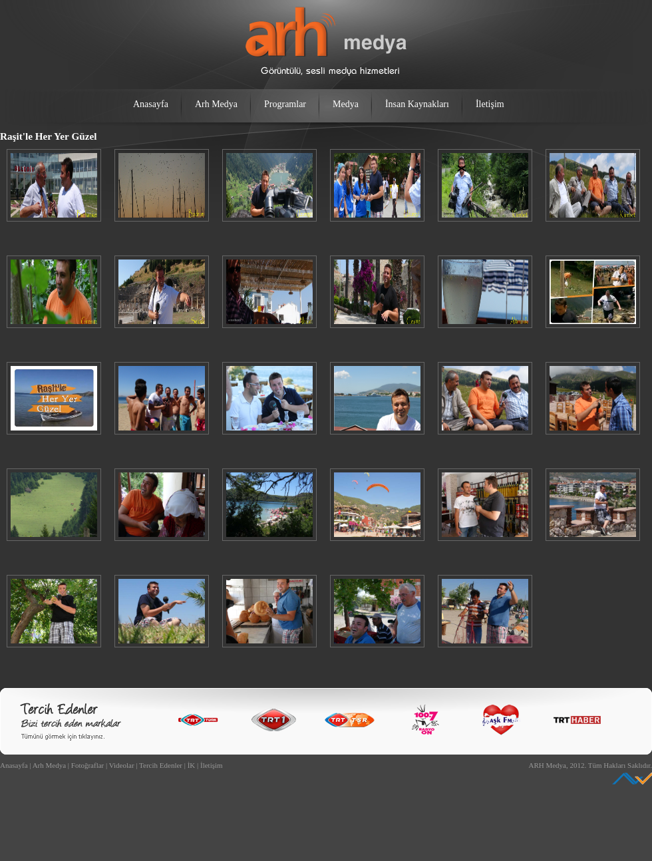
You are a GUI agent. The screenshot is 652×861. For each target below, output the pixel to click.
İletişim (490, 104)
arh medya (326, 41)
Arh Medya (216, 104)
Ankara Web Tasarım (632, 778)
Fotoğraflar (87, 765)
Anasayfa (150, 104)
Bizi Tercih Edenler (70, 722)
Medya (346, 104)
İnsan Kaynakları (417, 104)
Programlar (285, 104)
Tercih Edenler (160, 765)
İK (192, 765)
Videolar (121, 765)
